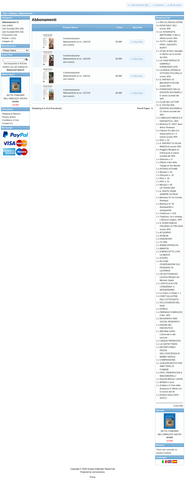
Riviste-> (6, 38)
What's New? (8, 74)
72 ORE (163, 242)
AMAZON (164, 248)
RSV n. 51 (164, 181)
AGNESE (164, 236)
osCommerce (98, 472)
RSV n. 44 (164, 178)
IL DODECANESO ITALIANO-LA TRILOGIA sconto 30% (171, 226)
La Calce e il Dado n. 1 (170, 293)
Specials (160, 410)
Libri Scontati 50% (10, 32)
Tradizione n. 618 (168, 213)
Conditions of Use (10, 120)
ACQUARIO (165, 232)
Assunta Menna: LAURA (171, 379)
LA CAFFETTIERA (168, 344)
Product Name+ (70, 27)
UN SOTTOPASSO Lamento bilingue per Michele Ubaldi (170, 277)
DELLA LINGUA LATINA (171, 22)
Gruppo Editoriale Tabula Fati (101, 469)
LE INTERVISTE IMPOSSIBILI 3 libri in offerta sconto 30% (170, 35)
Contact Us (7, 123)
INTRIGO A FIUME (168, 169)
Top (4, 13)
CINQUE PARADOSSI (170, 341)
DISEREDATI (166, 239)
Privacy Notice (9, 117)
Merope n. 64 (166, 172)
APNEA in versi (167, 382)
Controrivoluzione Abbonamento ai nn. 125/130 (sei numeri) (76, 58)
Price (119, 27)
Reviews (160, 445)
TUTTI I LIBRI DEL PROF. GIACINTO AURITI (168, 44)
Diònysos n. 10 (167, 175)
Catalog (13, 13)
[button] (138, 5)
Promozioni (7, 35)
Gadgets (6, 41)
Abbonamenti (25, 13)
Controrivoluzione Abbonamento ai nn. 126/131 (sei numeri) (76, 75)
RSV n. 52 (164, 140)
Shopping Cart (163, 18)
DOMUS (164, 309)
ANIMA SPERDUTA (169, 245)
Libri (4, 25)
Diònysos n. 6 (166, 159)
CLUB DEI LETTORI (169, 102)
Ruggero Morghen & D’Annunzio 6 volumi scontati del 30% (169, 152)
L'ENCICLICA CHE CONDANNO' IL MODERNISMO (169, 286)
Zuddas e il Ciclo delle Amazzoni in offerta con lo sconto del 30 (171, 388)
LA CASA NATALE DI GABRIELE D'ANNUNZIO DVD (170, 63)
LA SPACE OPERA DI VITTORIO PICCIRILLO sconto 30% (171, 73)
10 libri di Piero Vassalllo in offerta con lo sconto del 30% (171, 54)
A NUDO (164, 258)
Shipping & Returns (11, 114)
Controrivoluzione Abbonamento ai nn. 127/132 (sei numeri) (76, 93)
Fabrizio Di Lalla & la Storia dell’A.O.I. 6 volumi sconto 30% (169, 133)
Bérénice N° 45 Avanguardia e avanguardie (167, 207)
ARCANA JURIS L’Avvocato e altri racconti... (168, 334)
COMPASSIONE (167, 360)
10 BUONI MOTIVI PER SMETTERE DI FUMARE (171, 366)
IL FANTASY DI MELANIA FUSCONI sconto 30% (169, 82)
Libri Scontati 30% (10, 28)
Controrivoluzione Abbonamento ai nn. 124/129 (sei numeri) (76, 41)
